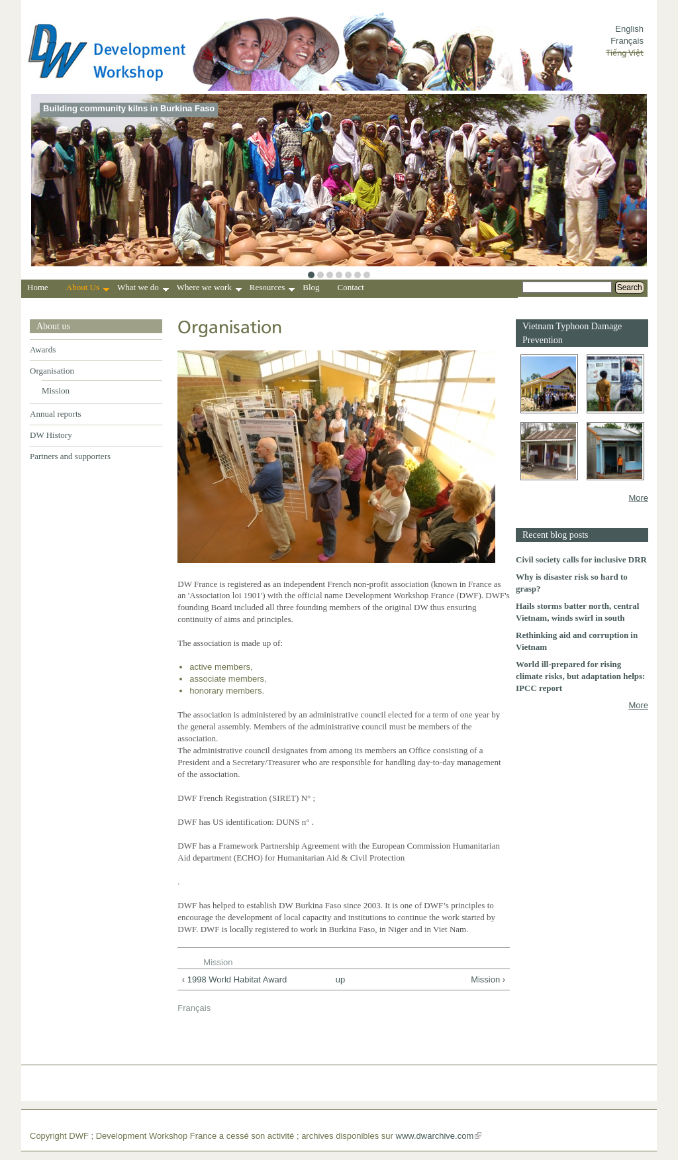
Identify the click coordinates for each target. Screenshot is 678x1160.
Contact (351, 287)
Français (627, 41)
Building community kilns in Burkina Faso (129, 108)
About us (53, 326)
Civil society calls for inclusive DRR (581, 559)
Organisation (52, 371)
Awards (43, 349)
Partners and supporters (70, 456)
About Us (87, 288)
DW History (51, 435)
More (638, 498)
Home (37, 287)
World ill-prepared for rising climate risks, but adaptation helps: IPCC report (580, 676)
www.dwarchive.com (435, 1136)
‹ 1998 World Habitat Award (234, 979)
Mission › (488, 979)
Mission (56, 390)
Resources (272, 288)
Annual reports (55, 414)
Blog (311, 287)
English (629, 29)
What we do (143, 288)
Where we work (209, 288)
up (340, 979)
